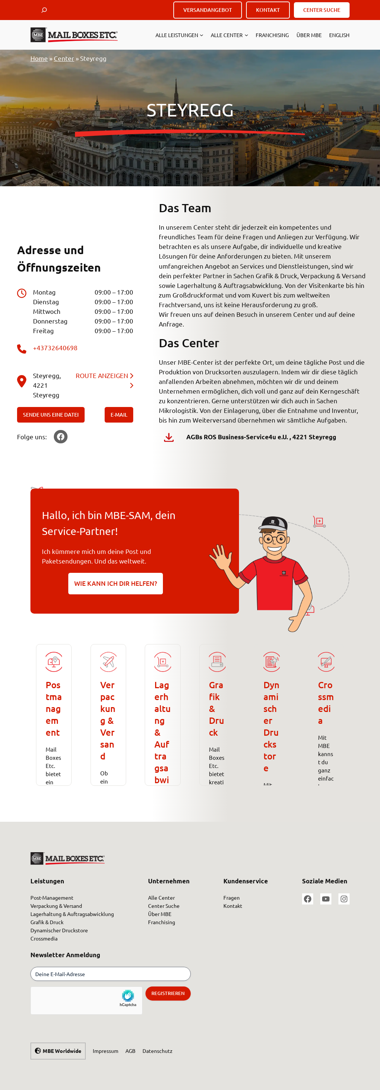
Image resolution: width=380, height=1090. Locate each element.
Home (39, 58)
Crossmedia (326, 702)
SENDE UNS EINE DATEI (51, 414)
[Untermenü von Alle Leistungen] (201, 35)
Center (64, 58)
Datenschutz (157, 1050)
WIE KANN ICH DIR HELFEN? (115, 583)
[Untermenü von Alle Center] (246, 35)
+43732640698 (55, 347)
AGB (130, 1050)
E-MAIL (119, 414)
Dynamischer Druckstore (271, 726)
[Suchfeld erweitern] (44, 10)
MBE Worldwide (62, 1050)
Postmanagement (54, 708)
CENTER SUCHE (321, 9)
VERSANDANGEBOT (207, 9)
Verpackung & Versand (107, 720)
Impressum (105, 1050)
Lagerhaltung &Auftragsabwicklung (162, 744)
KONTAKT (268, 9)
